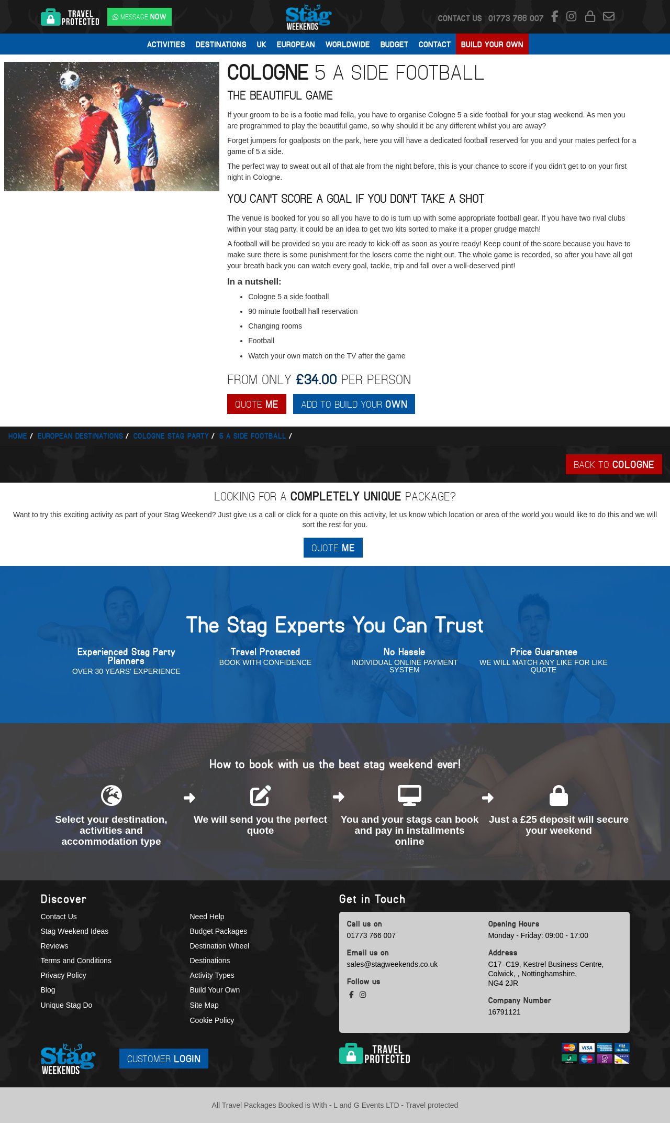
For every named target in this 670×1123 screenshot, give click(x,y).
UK (261, 44)
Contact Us (460, 18)
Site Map (204, 1005)
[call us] (516, 18)
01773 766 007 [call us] (371, 935)
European (296, 44)
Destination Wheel (220, 946)
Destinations (221, 44)
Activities (166, 44)
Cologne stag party (171, 435)
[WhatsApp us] (139, 17)
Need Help (207, 916)
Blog (48, 990)
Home (17, 435)
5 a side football (252, 435)
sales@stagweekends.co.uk (392, 964)
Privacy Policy (63, 976)
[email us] (609, 17)
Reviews (55, 946)
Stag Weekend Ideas (75, 931)
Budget (394, 44)
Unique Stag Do (67, 1005)
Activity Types (212, 976)
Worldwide (348, 44)
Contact (435, 44)
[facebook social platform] (556, 17)
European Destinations (80, 435)
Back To (614, 464)
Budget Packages (219, 931)
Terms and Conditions (76, 960)
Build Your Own (492, 44)
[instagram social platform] (572, 17)
